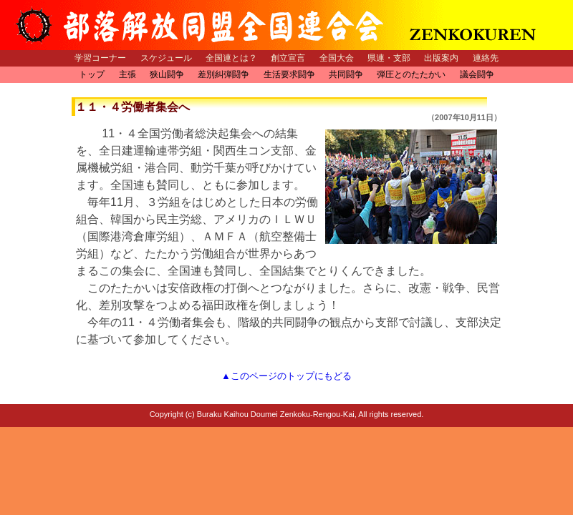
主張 (127, 74)
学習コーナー (100, 58)
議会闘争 (477, 74)
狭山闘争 (167, 74)
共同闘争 (346, 74)
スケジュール (166, 58)
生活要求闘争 (289, 74)
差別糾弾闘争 (223, 74)
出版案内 (441, 58)
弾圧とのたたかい (411, 74)
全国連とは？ (231, 58)
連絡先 (486, 58)
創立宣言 (288, 58)
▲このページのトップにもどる (286, 376)
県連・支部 (388, 58)
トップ (92, 74)
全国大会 (336, 58)
